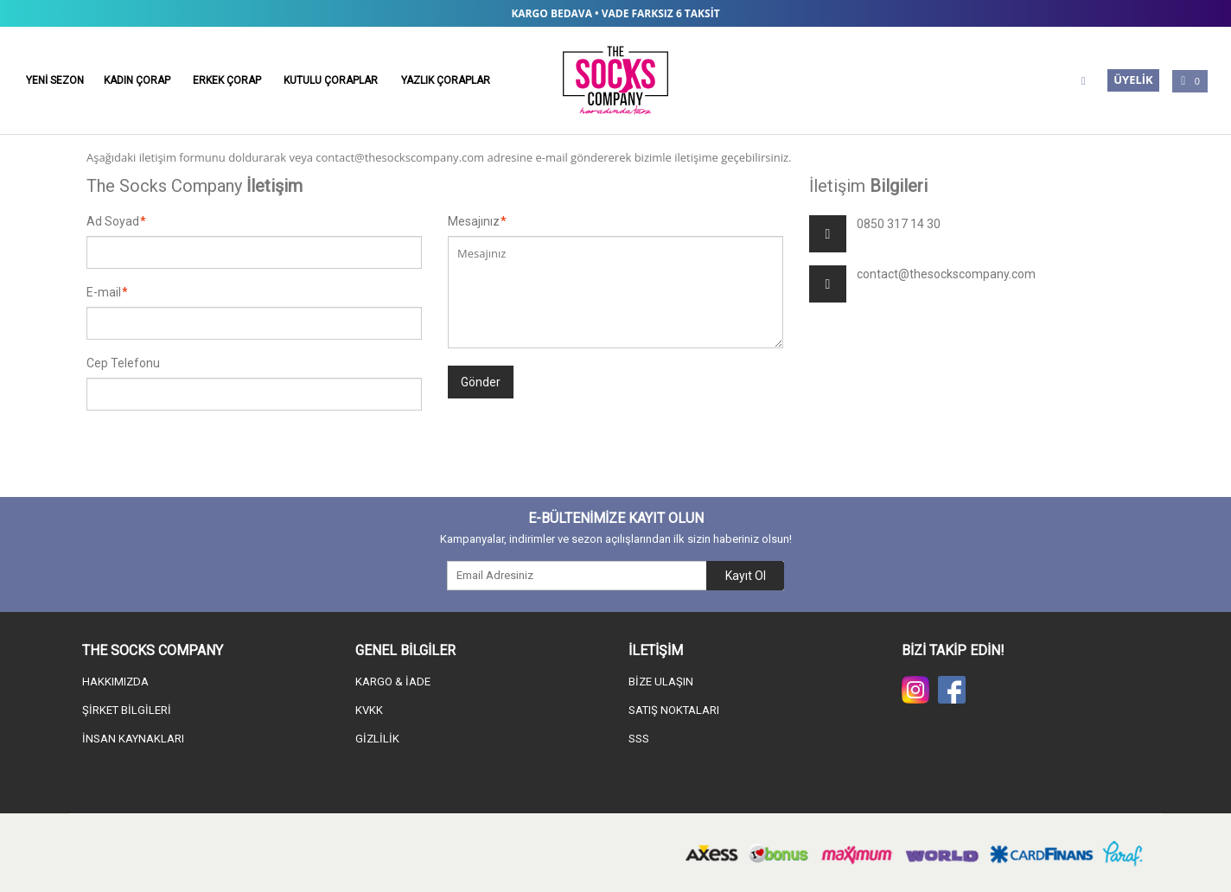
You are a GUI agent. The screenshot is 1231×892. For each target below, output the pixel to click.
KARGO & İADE (393, 681)
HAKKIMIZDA (115, 681)
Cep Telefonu (123, 363)
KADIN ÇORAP (137, 80)
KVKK (369, 710)
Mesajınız (474, 221)
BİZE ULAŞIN (660, 681)
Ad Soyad (112, 221)
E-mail (103, 292)
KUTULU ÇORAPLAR (331, 80)
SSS (638, 738)
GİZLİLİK (377, 738)
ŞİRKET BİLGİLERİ (126, 710)
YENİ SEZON (55, 80)
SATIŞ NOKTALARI (673, 710)
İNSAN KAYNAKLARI (133, 738)
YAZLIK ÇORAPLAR (445, 80)
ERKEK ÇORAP (227, 80)
